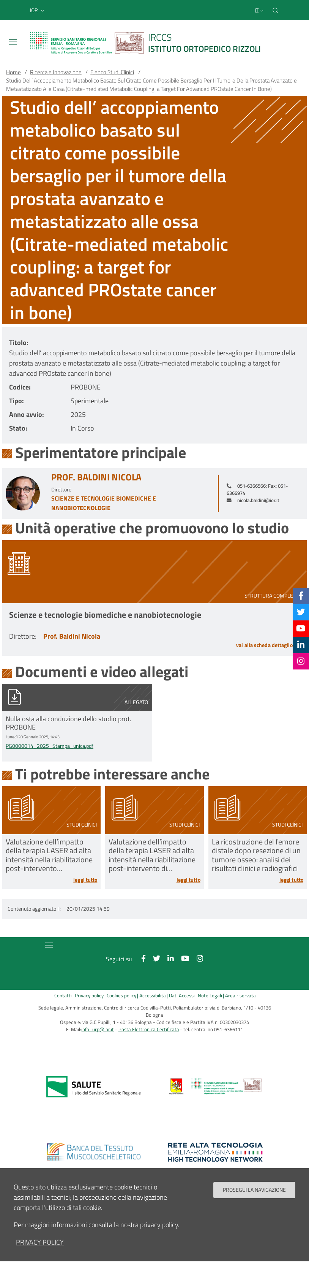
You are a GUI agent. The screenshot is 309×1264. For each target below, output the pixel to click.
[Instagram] (300, 661)
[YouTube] (300, 628)
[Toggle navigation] (12, 41)
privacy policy (40, 1242)
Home (13, 72)
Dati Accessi (182, 995)
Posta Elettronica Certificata (148, 1029)
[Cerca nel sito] (275, 10)
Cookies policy (121, 995)
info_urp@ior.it (97, 1029)
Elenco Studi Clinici (112, 72)
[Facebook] (301, 596)
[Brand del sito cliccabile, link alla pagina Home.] (150, 43)
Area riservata (240, 995)
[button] (38, 10)
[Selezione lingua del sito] (260, 10)
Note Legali (210, 995)
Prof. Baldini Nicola (96, 477)
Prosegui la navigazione (254, 1190)
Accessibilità (152, 995)
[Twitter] (301, 612)
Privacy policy (89, 995)
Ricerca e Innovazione (56, 72)
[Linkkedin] (300, 645)
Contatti (63, 995)
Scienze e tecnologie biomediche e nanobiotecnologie (103, 503)
